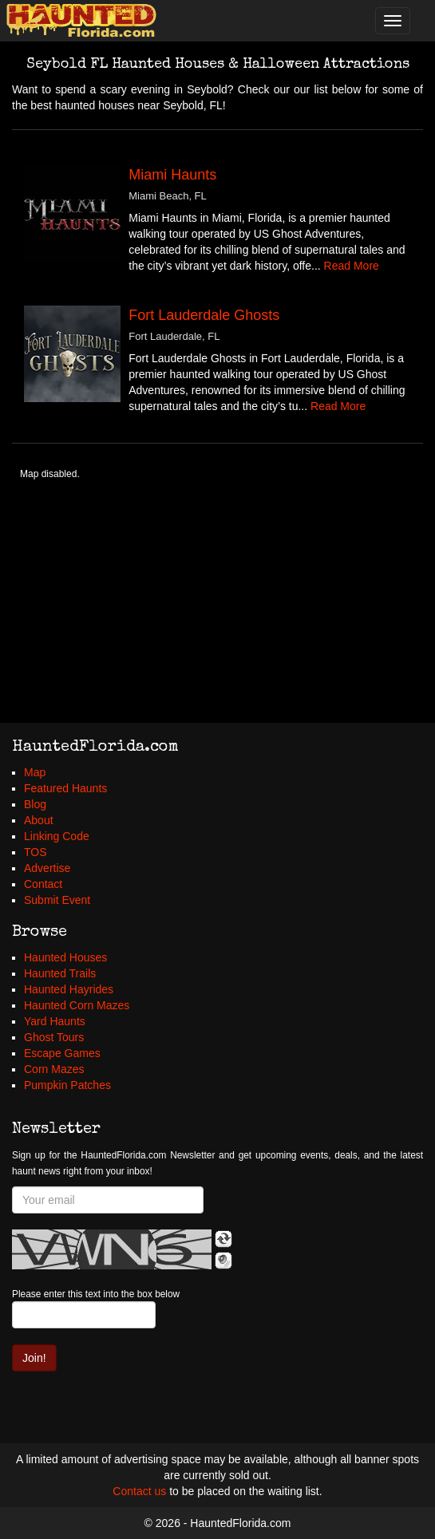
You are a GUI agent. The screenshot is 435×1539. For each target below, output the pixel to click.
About (38, 820)
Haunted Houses (65, 957)
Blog (35, 804)
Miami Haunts (172, 175)
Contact (43, 884)
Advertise (47, 868)
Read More (351, 265)
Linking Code (56, 836)
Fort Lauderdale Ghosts (204, 315)
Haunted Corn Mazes (76, 1005)
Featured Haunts (65, 788)
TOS (35, 852)
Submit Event (57, 900)
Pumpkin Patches (67, 1085)
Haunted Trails (60, 973)
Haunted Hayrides (68, 989)
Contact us (139, 1491)
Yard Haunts (54, 1021)
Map (34, 772)
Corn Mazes (54, 1069)
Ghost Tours (54, 1037)
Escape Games (62, 1053)
